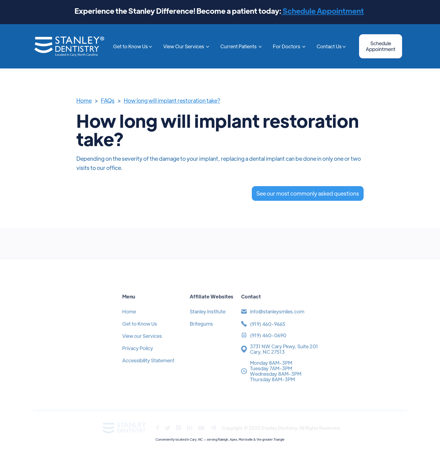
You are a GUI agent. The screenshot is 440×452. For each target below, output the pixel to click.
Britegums (201, 333)
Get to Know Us (139, 333)
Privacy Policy (137, 358)
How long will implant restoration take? (172, 100)
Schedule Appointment (322, 10)
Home (84, 100)
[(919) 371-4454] (279, 333)
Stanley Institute (208, 321)
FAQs (108, 100)
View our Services (142, 345)
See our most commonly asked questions (307, 193)
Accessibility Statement (148, 370)
